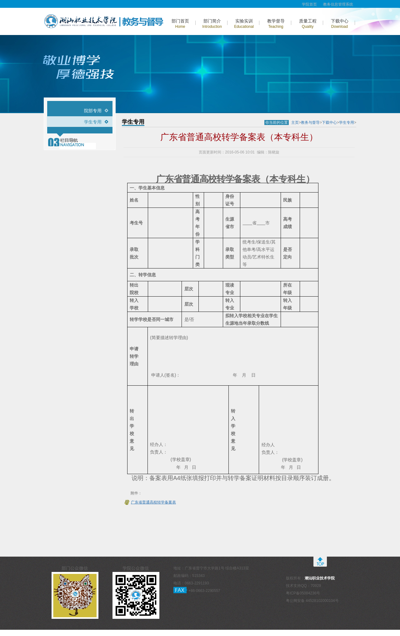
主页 (295, 122)
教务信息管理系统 (338, 4)
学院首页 (309, 4)
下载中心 (339, 23)
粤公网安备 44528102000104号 (312, 600)
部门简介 (212, 23)
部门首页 (180, 23)
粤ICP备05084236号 (303, 593)
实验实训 (244, 23)
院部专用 (93, 110)
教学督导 (276, 23)
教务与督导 (310, 122)
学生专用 (93, 121)
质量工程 (308, 23)
